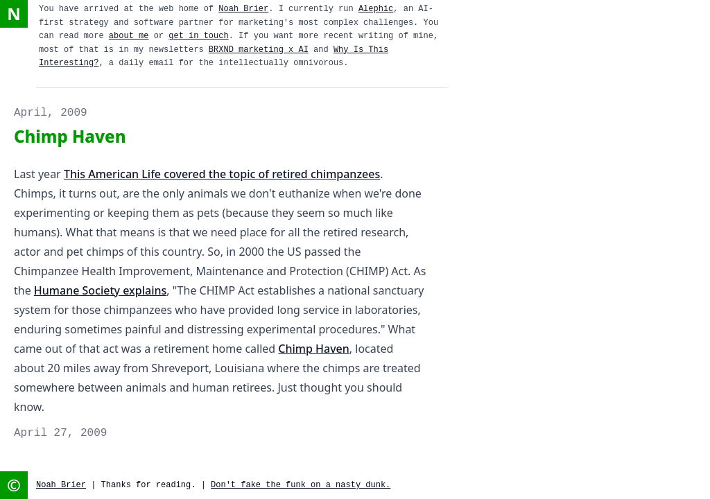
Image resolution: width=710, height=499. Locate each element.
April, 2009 (50, 113)
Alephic (375, 9)
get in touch (198, 36)
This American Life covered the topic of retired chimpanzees (222, 174)
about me (129, 36)
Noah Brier (243, 9)
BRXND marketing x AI (259, 50)
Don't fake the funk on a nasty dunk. (300, 485)
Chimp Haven (313, 348)
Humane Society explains (100, 290)
